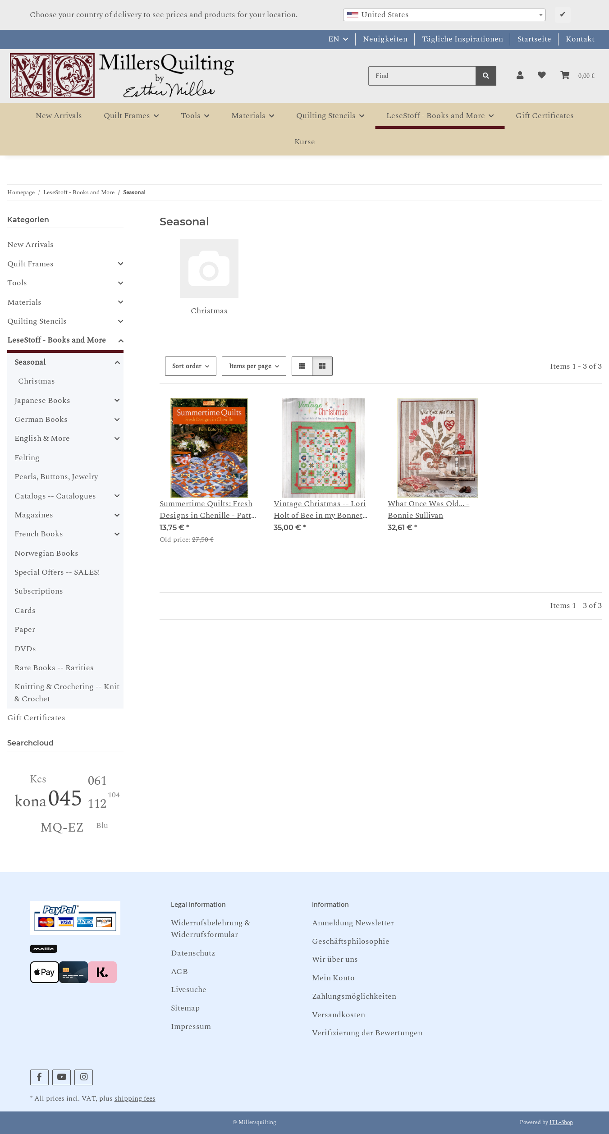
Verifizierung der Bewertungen (367, 1033)
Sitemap (185, 1008)
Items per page (250, 366)
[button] (520, 75)
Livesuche (188, 989)
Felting (27, 458)
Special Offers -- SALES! (57, 572)
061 (97, 781)
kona (30, 802)
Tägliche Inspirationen (462, 39)
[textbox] (444, 15)
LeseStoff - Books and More (56, 340)
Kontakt (580, 39)
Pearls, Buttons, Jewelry (56, 477)
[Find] (422, 76)
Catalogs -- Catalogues (55, 496)
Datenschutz (193, 953)
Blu (102, 825)
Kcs (38, 779)
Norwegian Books (46, 553)
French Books (38, 534)
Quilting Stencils (37, 321)
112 (96, 804)
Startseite (534, 39)
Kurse (304, 142)
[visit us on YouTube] (61, 1077)
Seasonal (30, 362)
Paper (24, 629)
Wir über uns (335, 959)
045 (65, 799)
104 (114, 795)
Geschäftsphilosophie (350, 941)
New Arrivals (30, 244)
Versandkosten (338, 1015)
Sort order (186, 366)
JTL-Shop (561, 1122)
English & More (42, 438)
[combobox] (444, 15)
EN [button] (333, 39)
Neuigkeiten (385, 39)
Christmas (209, 311)
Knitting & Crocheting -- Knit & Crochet (66, 692)
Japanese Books (42, 401)
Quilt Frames (30, 264)
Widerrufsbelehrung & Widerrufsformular (210, 929)
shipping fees (135, 1098)
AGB (179, 971)
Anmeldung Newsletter (353, 923)
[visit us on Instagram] (83, 1077)
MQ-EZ (62, 827)
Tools (17, 283)
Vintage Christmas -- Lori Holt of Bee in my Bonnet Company (320, 510)
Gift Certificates (36, 718)
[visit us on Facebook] (39, 1077)
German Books (41, 419)
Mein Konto (333, 978)
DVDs (25, 649)
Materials (24, 302)
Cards (25, 610)
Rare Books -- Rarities (54, 668)
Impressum (191, 1026)
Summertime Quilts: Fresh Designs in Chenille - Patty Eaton (207, 510)
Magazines (33, 515)
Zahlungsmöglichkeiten (354, 996)
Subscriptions (38, 591)
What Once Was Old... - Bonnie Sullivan (428, 509)
